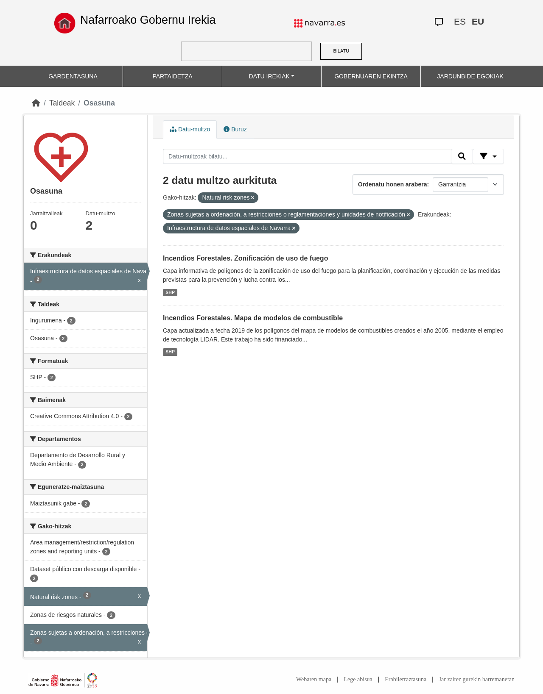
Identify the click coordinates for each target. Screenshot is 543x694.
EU (478, 21)
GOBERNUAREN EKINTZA (371, 76)
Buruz (235, 129)
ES (460, 21)
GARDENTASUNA (73, 76)
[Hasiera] (36, 103)
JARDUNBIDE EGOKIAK (470, 76)
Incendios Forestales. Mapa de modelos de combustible (253, 318)
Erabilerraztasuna (405, 679)
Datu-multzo (190, 129)
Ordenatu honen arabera (392, 184)
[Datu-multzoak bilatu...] (307, 156)
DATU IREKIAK (269, 76)
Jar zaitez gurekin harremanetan (477, 679)
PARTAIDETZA (172, 76)
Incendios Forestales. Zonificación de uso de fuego (245, 258)
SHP (170, 292)
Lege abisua (358, 679)
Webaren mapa (313, 679)
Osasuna (99, 103)
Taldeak (62, 103)
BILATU (341, 50)
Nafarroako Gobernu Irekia (148, 20)
